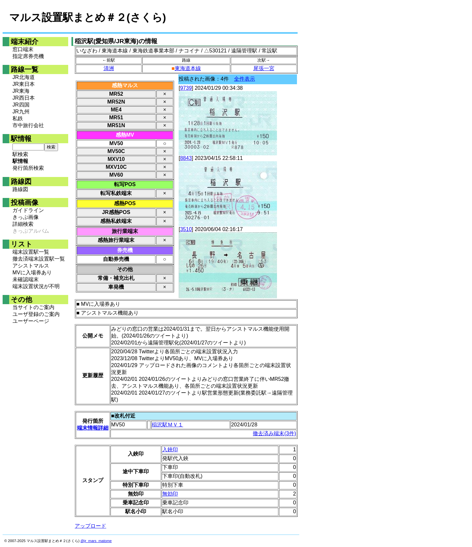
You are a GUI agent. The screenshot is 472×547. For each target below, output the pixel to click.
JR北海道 (23, 77)
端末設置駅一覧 (30, 252)
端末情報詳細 (92, 428)
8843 (186, 158)
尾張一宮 (263, 68)
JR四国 (21, 104)
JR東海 (21, 91)
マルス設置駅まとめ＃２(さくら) (87, 17)
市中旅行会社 (28, 125)
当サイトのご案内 (33, 307)
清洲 (109, 68)
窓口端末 (22, 49)
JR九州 (21, 111)
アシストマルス (30, 265)
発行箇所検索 (28, 168)
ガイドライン (28, 210)
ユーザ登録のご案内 (36, 314)
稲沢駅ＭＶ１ (167, 424)
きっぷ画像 (25, 217)
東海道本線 (188, 68)
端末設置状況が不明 (36, 286)
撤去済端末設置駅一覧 (38, 259)
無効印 (170, 494)
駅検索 (20, 154)
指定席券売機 (28, 56)
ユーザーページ (30, 321)
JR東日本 (23, 84)
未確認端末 (25, 279)
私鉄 (17, 118)
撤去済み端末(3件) (274, 433)
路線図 (20, 189)
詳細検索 (22, 224)
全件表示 (244, 79)
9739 (186, 88)
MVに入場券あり (32, 272)
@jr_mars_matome (96, 541)
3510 (186, 229)
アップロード (90, 526)
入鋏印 (170, 449)
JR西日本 (23, 98)
